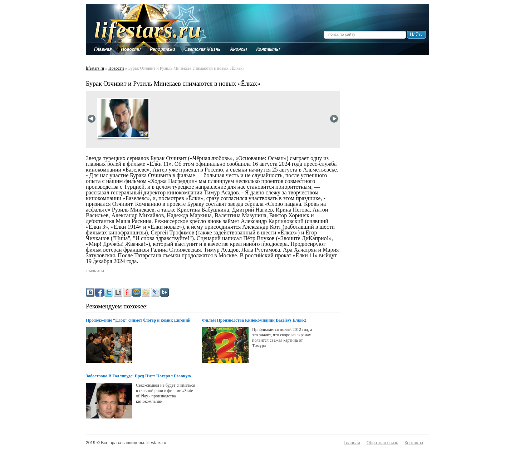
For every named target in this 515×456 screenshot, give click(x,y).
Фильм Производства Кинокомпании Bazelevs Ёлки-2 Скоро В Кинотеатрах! (254, 320)
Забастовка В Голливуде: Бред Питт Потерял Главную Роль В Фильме (138, 376)
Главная (352, 442)
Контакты (413, 442)
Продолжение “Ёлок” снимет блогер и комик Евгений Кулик (138, 320)
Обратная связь (382, 442)
